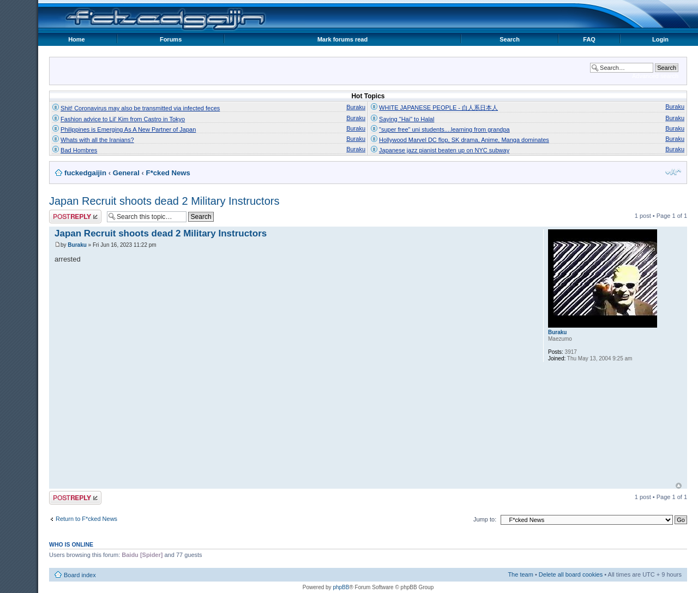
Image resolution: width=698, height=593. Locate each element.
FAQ (589, 39)
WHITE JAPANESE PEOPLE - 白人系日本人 (438, 107)
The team (520, 574)
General (126, 173)
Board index (80, 575)
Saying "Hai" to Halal (406, 119)
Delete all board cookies (571, 574)
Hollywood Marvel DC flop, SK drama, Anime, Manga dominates (464, 140)
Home (76, 39)
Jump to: (484, 519)
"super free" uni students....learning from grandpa (444, 129)
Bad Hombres (79, 150)
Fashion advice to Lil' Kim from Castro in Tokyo (123, 119)
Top (679, 486)
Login (660, 39)
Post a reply (75, 216)
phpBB (341, 587)
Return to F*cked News (86, 518)
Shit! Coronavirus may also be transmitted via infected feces (140, 108)
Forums (171, 39)
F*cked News (168, 173)
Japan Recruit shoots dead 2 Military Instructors (164, 201)
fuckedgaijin (85, 173)
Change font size (673, 172)
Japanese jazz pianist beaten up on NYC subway (444, 150)
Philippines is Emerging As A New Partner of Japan (128, 129)
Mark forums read (342, 39)
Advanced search (655, 76)
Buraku (355, 107)
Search (510, 39)
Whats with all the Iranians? (97, 140)
